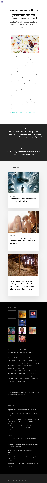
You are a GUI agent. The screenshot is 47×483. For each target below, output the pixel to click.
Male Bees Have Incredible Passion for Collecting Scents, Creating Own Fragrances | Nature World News (22, 426)
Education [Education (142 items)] (12, 360)
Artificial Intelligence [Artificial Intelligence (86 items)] (20, 350)
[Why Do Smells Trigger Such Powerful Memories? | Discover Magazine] (23, 231)
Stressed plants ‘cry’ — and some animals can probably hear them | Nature (23, 464)
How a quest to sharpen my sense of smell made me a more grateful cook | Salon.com (23, 445)
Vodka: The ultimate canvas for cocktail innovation (24, 112)
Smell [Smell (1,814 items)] (11, 376)
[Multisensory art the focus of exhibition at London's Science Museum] (23, 152)
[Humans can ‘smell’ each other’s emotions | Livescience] (23, 190)
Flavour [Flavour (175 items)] (21, 363)
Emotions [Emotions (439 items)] (21, 360)
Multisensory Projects (18, 15)
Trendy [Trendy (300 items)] (35, 378)
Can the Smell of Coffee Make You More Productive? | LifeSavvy (21, 451)
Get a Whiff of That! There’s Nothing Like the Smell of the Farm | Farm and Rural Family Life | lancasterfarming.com (23, 420)
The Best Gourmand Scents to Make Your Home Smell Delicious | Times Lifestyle (21, 433)
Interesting (22, 13)
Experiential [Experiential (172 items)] (12, 363)
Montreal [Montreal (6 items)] (11, 368)
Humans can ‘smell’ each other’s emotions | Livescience (22, 409)
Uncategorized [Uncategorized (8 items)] (12, 381)
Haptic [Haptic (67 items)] (28, 363)
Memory (12, 213)
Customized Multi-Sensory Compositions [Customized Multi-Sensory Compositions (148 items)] (19, 357)
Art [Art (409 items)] (10, 350)
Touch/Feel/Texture (25, 18)
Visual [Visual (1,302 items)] (21, 381)
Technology (15, 18)
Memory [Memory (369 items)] (30, 365)
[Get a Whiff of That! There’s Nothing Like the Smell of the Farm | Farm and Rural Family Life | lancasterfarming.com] (23, 275)
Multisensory (31, 13)
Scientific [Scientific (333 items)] (33, 373)
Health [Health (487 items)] (36, 363)
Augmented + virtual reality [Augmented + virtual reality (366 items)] (16, 352)
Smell (28, 15)
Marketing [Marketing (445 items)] (22, 365)
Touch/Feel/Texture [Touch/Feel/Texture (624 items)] (24, 378)
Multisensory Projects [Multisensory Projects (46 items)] (14, 371)
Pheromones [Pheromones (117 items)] (23, 373)
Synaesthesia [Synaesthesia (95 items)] (27, 376)
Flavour (15, 13)
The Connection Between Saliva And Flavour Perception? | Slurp (22, 439)
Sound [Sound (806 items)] (19, 376)
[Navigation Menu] (45, 2)
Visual (34, 18)
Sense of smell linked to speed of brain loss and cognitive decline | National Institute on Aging (22, 458)
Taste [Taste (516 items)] (35, 376)
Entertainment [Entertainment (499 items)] (31, 360)
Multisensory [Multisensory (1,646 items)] (20, 368)
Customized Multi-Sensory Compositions (20, 10)
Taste (33, 15)
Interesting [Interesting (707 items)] (12, 365)
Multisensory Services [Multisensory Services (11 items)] (29, 371)
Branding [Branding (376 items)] (30, 352)
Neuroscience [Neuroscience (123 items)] (13, 373)
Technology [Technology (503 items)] (12, 378)
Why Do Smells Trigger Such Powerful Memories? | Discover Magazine (23, 414)
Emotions (35, 10)
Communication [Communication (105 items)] (13, 355)
